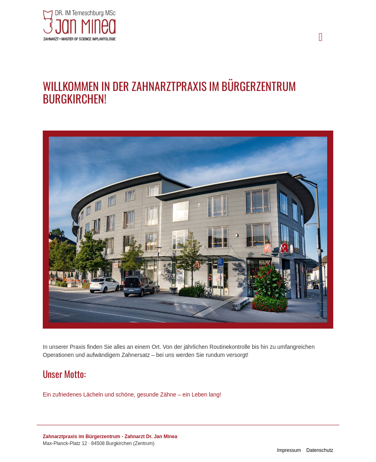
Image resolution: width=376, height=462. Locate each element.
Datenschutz (319, 450)
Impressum (289, 450)
